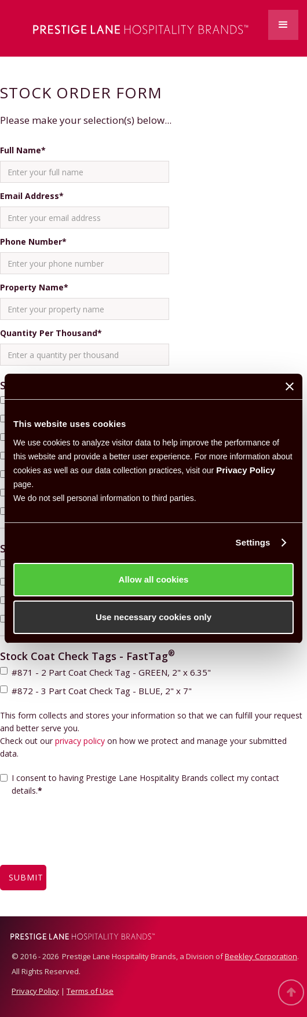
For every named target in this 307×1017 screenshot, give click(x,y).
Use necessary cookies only (153, 617)
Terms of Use (90, 991)
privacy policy (80, 740)
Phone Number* (33, 241)
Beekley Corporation (261, 956)
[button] (283, 25)
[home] (127, 27)
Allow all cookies (154, 579)
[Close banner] (290, 386)
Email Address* (32, 195)
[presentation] (88, 837)
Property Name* (34, 287)
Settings (253, 542)
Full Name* (23, 150)
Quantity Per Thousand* (51, 332)
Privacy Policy (245, 470)
